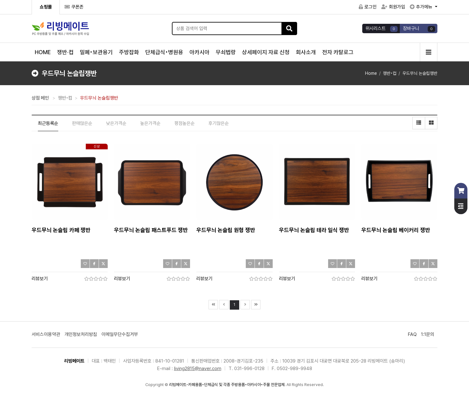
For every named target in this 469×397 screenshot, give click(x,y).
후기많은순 (219, 123)
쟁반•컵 (389, 73)
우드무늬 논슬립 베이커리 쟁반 (395, 230)
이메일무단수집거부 (119, 334)
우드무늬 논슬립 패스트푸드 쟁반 (151, 230)
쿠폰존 (74, 7)
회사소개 (306, 52)
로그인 (368, 7)
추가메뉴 (422, 7)
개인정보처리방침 (80, 334)
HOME (43, 52)
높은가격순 (150, 123)
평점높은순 (184, 123)
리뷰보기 (40, 278)
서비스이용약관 (46, 334)
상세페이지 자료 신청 (266, 52)
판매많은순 (82, 123)
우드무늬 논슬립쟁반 (419, 73)
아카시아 (199, 52)
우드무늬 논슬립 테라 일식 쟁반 (314, 230)
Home (371, 73)
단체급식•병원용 (164, 52)
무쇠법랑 (226, 52)
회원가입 (393, 7)
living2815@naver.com (197, 368)
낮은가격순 (116, 123)
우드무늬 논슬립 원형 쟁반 (225, 230)
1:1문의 (427, 334)
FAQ (412, 334)
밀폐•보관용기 (96, 52)
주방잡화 (129, 52)
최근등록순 (48, 123)
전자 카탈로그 (337, 52)
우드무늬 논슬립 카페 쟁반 (61, 230)
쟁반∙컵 (65, 52)
